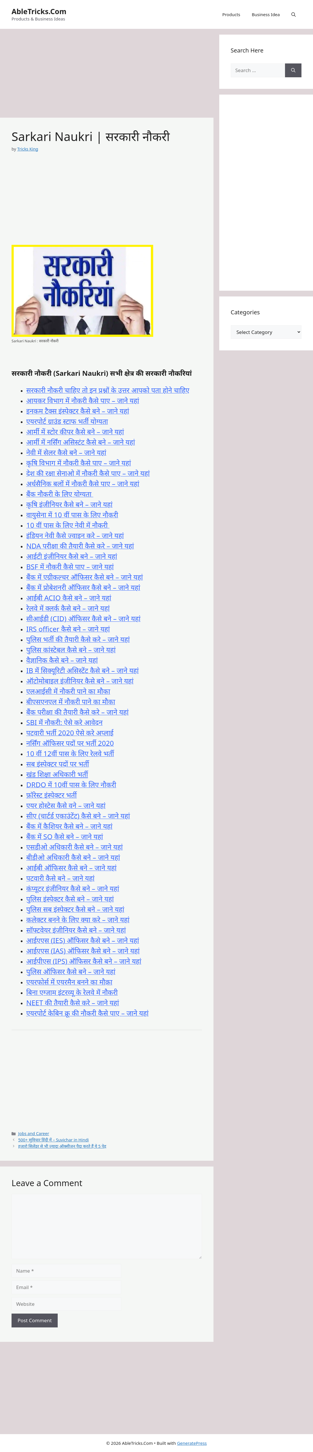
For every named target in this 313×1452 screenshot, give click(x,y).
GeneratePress (192, 1443)
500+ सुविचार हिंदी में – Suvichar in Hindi (53, 1140)
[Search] (293, 70)
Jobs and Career (33, 1133)
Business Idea (266, 14)
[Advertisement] (106, 75)
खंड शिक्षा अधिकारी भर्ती (57, 774)
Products (231, 14)
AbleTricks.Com (39, 11)
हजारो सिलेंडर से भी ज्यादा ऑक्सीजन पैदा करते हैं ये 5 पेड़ (62, 1146)
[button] (293, 14)
